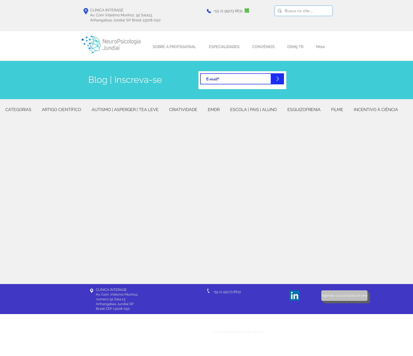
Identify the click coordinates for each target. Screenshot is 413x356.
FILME (337, 109)
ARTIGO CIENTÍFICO (61, 109)
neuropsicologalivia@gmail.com (238, 332)
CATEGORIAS (18, 109)
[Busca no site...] (303, 11)
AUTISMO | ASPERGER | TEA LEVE (125, 109)
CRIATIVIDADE (183, 109)
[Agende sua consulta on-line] (344, 295)
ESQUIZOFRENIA (304, 109)
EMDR (214, 109)
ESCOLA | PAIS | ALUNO (253, 109)
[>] (277, 78)
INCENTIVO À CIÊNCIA (376, 109)
